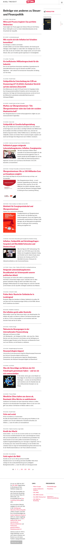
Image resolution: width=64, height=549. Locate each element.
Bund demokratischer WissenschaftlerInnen (16, 522)
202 (25, 469)
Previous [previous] (42, 24)
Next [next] (62, 24)
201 (22, 469)
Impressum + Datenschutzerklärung (52, 497)
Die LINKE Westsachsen (39, 497)
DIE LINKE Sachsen (38, 494)
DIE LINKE (15, 485)
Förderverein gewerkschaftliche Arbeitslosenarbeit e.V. (16, 527)
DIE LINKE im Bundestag (36, 500)
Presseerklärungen (51, 486)
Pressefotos (50, 488)
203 (29, 469)
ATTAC (16, 520)
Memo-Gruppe (37, 486)
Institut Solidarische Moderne (18, 515)
